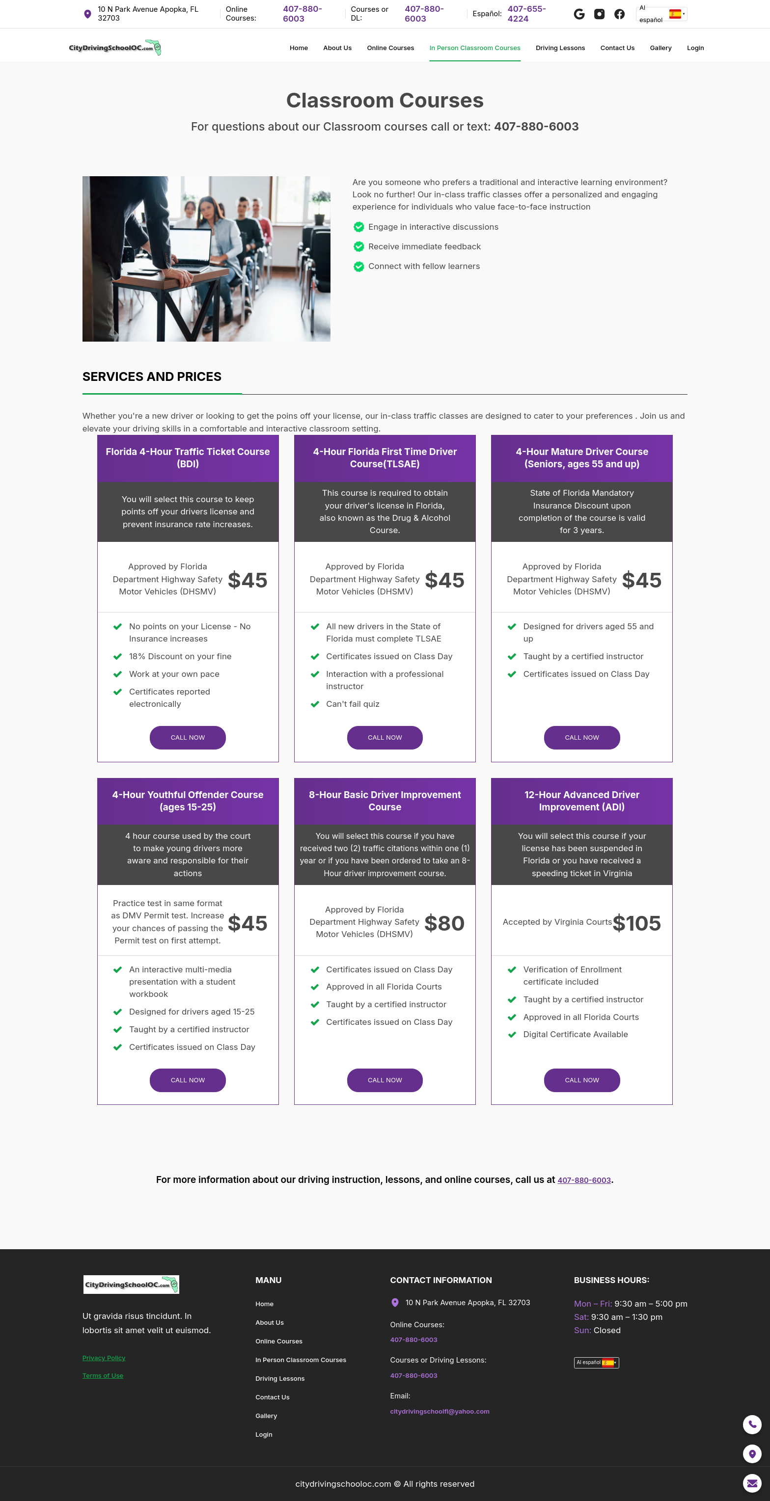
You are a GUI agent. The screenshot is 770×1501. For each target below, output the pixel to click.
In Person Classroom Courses (427, 51)
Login (694, 51)
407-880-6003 (302, 14)
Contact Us (602, 51)
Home (214, 51)
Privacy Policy (110, 1362)
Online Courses (323, 51)
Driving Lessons (532, 51)
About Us (260, 51)
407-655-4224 (527, 14)
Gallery (653, 51)
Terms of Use (108, 1380)
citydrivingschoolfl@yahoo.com (462, 1416)
